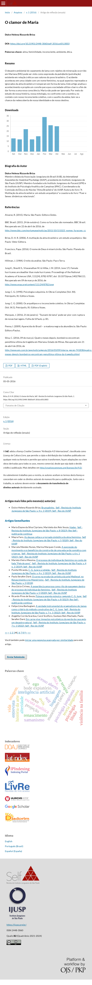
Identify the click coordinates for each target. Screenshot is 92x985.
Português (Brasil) (14, 846)
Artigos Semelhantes (17, 520)
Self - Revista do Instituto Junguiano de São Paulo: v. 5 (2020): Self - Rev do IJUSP (49, 540)
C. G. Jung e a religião (39, 570)
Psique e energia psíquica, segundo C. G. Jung (59, 596)
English (8, 841)
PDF (10, 365)
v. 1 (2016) (31, 12)
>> (29, 632)
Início (7, 12)
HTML (23, 365)
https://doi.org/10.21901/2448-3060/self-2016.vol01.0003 (39, 43)
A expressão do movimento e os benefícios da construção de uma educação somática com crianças (49, 550)
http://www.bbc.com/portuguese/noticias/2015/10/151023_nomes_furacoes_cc (45, 230)
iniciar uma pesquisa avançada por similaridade (49, 640)
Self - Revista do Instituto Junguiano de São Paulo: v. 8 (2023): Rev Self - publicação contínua (47, 530)
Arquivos (18, 12)
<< (6, 632)
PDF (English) (40, 365)
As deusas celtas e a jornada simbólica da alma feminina (52, 537)
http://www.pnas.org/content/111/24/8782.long (29, 284)
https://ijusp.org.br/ (16, 924)
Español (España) (13, 851)
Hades (72, 527)
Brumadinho (48, 507)
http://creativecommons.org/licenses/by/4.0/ (61, 467)
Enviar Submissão (16, 657)
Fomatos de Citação (15, 405)
